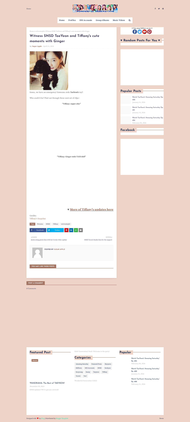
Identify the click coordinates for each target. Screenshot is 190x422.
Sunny (88, 372)
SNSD (48, 224)
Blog (42, 418)
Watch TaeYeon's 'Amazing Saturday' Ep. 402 (147, 98)
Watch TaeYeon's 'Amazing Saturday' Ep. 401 (147, 109)
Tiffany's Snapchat (38, 218)
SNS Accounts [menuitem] (86, 20)
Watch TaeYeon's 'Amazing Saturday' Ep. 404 (147, 119)
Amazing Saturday (82, 364)
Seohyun (108, 368)
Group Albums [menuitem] (102, 20)
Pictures (40, 224)
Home (28, 9)
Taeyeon (96, 372)
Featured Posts (96, 364)
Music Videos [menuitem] (119, 20)
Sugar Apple (37, 46)
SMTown (79, 368)
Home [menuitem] (62, 20)
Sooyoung (79, 372)
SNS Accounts (89, 368)
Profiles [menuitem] (72, 20)
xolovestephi (39, 31)
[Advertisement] (142, 67)
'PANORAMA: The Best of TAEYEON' (47, 383)
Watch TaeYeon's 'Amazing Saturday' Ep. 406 (145, 380)
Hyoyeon (108, 364)
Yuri (85, 376)
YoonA (78, 376)
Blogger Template (62, 418)
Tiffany (55, 224)
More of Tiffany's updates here (91, 210)
